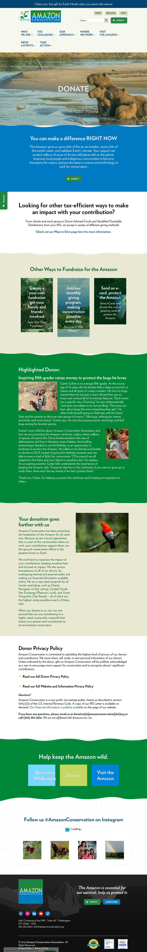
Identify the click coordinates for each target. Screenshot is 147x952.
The (46, 33)
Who (27, 33)
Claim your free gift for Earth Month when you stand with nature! (73, 4)
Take (46, 44)
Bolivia (111, 13)
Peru (98, 13)
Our (67, 33)
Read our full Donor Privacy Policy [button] (43, 676)
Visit (123, 13)
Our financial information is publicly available (56, 707)
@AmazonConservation (69, 819)
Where (87, 33)
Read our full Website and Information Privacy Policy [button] (55, 686)
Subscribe (112, 902)
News (28, 44)
